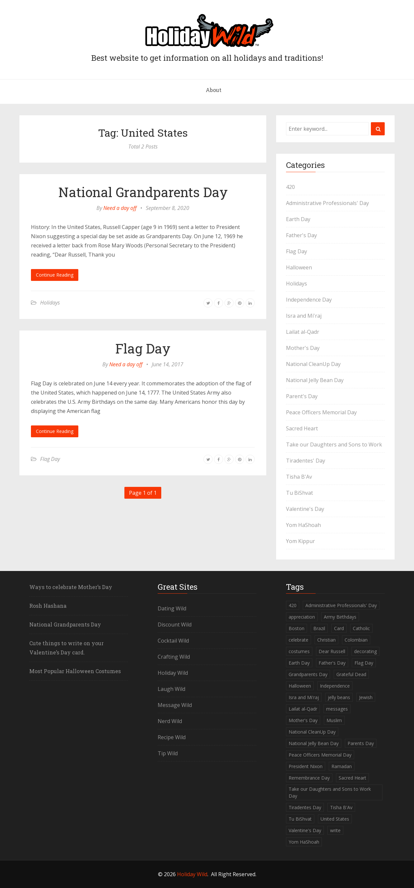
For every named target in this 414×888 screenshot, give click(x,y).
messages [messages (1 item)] (337, 709)
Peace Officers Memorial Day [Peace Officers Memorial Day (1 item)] (320, 755)
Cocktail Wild (173, 640)
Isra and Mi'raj (304, 315)
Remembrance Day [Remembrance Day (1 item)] (309, 778)
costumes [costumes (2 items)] (299, 651)
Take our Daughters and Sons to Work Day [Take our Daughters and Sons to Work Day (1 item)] (330, 792)
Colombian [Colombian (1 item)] (356, 640)
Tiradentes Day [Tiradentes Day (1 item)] (305, 807)
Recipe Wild (172, 737)
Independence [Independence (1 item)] (335, 686)
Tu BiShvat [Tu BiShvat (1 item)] (300, 819)
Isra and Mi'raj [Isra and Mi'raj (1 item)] (304, 697)
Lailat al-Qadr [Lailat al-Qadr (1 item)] (303, 709)
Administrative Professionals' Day (327, 203)
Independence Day (309, 299)
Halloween (299, 267)
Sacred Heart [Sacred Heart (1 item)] (352, 778)
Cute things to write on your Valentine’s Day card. (66, 648)
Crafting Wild (174, 656)
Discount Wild (175, 624)
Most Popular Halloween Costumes (75, 671)
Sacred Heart (302, 428)
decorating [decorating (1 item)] (365, 651)
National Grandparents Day (143, 192)
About (213, 89)
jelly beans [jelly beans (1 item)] (339, 697)
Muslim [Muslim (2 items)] (334, 720)
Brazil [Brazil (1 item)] (319, 628)
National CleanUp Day (313, 364)
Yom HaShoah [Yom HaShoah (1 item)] (304, 842)
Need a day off (120, 208)
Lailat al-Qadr (302, 331)
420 (290, 187)
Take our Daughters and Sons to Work (334, 444)
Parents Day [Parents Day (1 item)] (361, 743)
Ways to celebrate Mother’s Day (70, 586)
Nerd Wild (170, 721)
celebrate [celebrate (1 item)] (298, 640)
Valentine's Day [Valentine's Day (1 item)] (305, 830)
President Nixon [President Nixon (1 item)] (306, 766)
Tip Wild (168, 753)
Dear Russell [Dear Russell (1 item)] (332, 651)
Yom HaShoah (303, 525)
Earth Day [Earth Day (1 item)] (299, 663)
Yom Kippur (300, 541)
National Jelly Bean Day (315, 380)
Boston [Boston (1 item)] (296, 628)
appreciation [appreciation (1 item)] (302, 617)
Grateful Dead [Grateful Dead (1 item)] (351, 674)
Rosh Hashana (47, 605)
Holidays (50, 302)
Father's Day (301, 235)
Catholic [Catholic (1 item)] (361, 628)
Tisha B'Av (299, 476)
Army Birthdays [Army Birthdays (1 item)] (340, 617)
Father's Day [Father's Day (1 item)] (332, 663)
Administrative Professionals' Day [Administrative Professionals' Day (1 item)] (341, 605)
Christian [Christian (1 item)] (326, 640)
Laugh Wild (171, 689)
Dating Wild (172, 608)
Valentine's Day (305, 508)
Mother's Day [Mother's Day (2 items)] (303, 720)
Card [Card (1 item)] (339, 628)
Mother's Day (303, 348)
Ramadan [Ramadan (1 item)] (341, 766)
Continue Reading (54, 275)
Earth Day (298, 219)
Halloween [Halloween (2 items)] (300, 686)
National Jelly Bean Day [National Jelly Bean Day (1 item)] (314, 743)
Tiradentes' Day (305, 460)
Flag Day (142, 348)
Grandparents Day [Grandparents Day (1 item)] (308, 674)
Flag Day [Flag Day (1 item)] (363, 663)
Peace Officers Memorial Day (321, 412)
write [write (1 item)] (335, 830)
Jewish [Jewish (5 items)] (366, 697)
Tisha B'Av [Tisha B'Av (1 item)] (341, 807)
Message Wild (175, 705)
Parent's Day (302, 396)
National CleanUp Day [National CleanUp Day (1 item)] (312, 732)
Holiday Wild (173, 672)
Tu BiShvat (299, 492)
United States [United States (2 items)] (335, 819)
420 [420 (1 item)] (293, 605)
